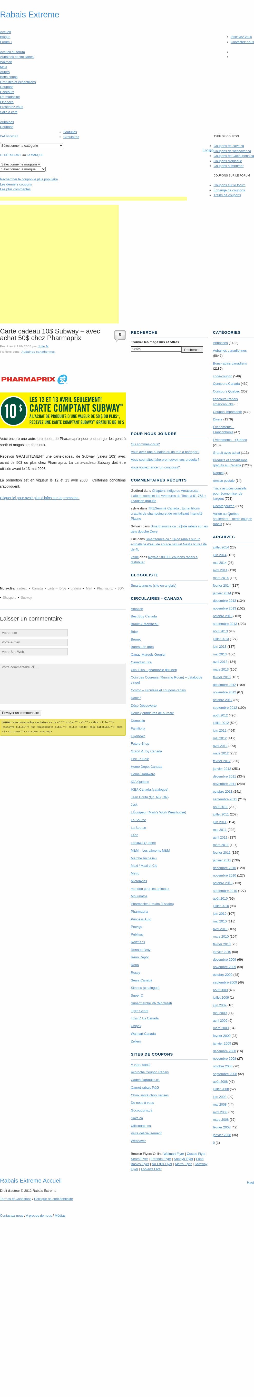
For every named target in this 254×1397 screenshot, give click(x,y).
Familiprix (138, 728)
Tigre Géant (139, 1011)
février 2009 (222, 1036)
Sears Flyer (139, 1159)
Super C (137, 995)
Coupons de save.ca (228, 146)
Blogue (5, 37)
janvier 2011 (222, 860)
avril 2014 (220, 570)
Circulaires (71, 137)
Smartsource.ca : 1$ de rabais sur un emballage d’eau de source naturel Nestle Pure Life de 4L (169, 544)
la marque (35, 154)
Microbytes (139, 881)
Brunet (136, 639)
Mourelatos (139, 896)
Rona (135, 965)
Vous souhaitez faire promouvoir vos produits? (165, 459)
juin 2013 (220, 646)
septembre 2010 (225, 891)
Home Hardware (143, 774)
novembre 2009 (224, 967)
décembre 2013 (224, 601)
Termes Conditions (15, 1199)
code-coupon (222, 376)
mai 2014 (220, 563)
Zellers (136, 1041)
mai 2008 (220, 1104)
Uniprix (136, 1026)
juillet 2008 (221, 1089)
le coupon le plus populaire (29, 179)
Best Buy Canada (144, 616)
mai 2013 (220, 654)
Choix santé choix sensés (150, 1095)
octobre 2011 (222, 791)
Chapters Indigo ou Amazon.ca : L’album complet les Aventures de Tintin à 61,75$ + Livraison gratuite (168, 496)
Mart (89, 588)
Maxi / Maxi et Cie (144, 866)
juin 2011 (220, 822)
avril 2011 (220, 837)
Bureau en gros (142, 647)
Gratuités (70, 132)
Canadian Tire (141, 662)
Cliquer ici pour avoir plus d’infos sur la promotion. (40, 498)
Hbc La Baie (140, 759)
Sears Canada (141, 980)
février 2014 (222, 585)
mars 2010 (221, 936)
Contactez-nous (242, 42)
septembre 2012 (225, 708)
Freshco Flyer (161, 1159)
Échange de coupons (229, 190)
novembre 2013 (224, 608)
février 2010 (222, 944)
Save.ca (137, 1118)
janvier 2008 (222, 1135)
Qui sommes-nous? (145, 444)
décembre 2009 (224, 959)
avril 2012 (220, 746)
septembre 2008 (225, 1074)
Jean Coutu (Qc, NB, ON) (150, 797)
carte (51, 588)
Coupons (6, 87)
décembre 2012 (224, 685)
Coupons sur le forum (229, 185)
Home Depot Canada (146, 767)
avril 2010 (220, 929)
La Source (138, 820)
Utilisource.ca (141, 1126)
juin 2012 (220, 730)
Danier (136, 698)
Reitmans (138, 942)
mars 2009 (221, 1028)
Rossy (135, 973)
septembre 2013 (225, 624)
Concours (7, 92)
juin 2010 (220, 914)
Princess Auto (141, 919)
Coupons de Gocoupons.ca (233, 156)
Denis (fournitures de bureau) (152, 713)
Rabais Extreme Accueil (31, 1180)
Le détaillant (10, 154)
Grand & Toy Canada (146, 751)
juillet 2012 (221, 723)
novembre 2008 (224, 1058)
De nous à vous (142, 1103)
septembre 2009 (225, 982)
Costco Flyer (196, 1154)
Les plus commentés (15, 189)
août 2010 (220, 898)
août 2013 (220, 631)
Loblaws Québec (143, 843)
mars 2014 (221, 578)
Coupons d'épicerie (227, 161)
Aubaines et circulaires (17, 57)
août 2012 (220, 715)
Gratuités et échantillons (18, 82)
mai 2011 (220, 830)
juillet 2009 (221, 997)
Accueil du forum (12, 52)
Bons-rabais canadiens (230, 363)
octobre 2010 (222, 883)
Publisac (137, 934)
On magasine (10, 97)
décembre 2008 (224, 1051)
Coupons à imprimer (228, 166)
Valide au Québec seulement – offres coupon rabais (232, 519)
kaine (135, 557)
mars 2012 (221, 753)
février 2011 (222, 852)
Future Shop (140, 743)
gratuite (76, 588)
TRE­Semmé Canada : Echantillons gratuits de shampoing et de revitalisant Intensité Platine (166, 513)
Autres (5, 72)
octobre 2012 (222, 700)
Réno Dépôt (140, 957)
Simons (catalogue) (145, 988)
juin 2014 (220, 555)
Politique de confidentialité (53, 1199)
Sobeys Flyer (183, 1159)
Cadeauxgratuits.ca (145, 1080)
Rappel (218, 473)
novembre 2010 (224, 875)
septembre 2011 (225, 799)
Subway (26, 597)
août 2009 (220, 990)
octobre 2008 (222, 1066)
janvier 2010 (222, 952)
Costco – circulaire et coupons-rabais (158, 690)
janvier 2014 (222, 593)
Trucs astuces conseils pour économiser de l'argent (230, 493)
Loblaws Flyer (151, 1169)
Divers (217, 419)
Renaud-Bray (141, 950)
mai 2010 (220, 921)
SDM (121, 588)
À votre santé (141, 1065)
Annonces (220, 343)
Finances (7, 102)
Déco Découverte (144, 705)
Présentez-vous (11, 107)
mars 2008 (221, 1119)
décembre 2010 (224, 868)
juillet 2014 (221, 547)
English (208, 150)
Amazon (137, 609)
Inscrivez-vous (241, 37)
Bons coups (8, 77)
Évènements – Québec (230, 440)
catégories (9, 136)
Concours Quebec (226, 391)
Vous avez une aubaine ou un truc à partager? (165, 452)
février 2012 (222, 761)
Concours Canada (226, 384)
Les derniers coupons (16, 184)
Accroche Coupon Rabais (150, 1072)
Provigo (136, 927)
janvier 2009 (222, 1043)
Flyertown (138, 736)
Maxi (3, 67)
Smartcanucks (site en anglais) (154, 585)
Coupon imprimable (227, 412)
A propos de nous (39, 1215)
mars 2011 (221, 845)
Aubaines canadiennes (38, 351)
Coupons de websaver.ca (232, 151)
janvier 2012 (222, 769)
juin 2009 (220, 1005)
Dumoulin (138, 721)
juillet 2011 (221, 814)
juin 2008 (220, 1097)
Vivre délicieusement (146, 1133)
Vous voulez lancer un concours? (155, 467)
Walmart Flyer (173, 1154)
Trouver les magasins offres (155, 342)
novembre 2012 (224, 692)
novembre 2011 (224, 784)
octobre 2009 (222, 975)
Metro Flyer (183, 1164)
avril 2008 (220, 1112)
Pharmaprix (105, 588)
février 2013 (222, 677)
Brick (134, 632)
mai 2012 (220, 738)
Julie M (43, 346)
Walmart (6, 62)
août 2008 (220, 1082)
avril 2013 (220, 662)
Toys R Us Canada (145, 1018)
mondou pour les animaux (150, 889)
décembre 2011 (224, 776)
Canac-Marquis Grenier (148, 654)
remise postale (224, 481)
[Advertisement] (59, 264)
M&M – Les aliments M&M (150, 850)
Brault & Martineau (145, 624)
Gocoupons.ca (141, 1110)
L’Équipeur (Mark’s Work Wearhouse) (158, 812)
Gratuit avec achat (226, 453)
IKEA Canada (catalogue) (150, 789)
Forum (6, 42)
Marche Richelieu (144, 858)
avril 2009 (220, 1020)
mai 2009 (220, 1013)
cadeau (22, 588)
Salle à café (8, 112)
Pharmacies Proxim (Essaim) (152, 904)
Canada (37, 588)
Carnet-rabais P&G (145, 1087)
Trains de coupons (227, 195)
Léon (134, 835)
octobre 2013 (222, 616)
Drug (62, 588)
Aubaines (7, 122)
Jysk (134, 804)
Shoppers (9, 597)
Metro (135, 873)
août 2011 (220, 807)
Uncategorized (224, 506)
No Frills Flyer (162, 1164)
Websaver (138, 1141)
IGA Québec (140, 782)
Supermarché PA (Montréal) (151, 1003)
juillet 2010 (221, 906)
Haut (250, 1182)
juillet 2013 (221, 639)
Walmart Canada (143, 1034)
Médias (60, 1215)
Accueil (5, 32)
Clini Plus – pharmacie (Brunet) (154, 670)
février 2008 (222, 1127)
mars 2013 (221, 669)
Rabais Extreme (29, 14)
